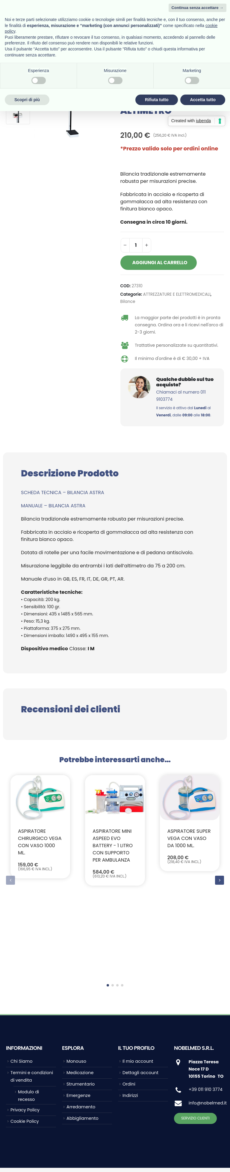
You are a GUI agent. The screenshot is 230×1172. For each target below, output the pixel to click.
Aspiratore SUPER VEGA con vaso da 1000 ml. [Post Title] (189, 838)
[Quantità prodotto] (136, 245)
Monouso (76, 980)
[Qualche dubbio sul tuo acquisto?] (172, 397)
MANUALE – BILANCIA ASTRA (53, 505)
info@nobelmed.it (208, 1022)
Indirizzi (130, 1014)
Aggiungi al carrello (159, 262)
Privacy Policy (25, 1029)
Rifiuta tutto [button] (157, 99)
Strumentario (80, 1003)
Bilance (127, 301)
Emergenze (78, 1014)
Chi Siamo (21, 980)
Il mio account (137, 980)
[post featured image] (40, 797)
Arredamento (80, 1025)
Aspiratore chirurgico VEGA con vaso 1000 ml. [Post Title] (39, 842)
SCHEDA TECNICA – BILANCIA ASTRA (62, 492)
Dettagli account (140, 991)
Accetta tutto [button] (203, 99)
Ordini (128, 1003)
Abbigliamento (82, 1037)
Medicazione (79, 991)
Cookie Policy (24, 1040)
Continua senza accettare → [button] (197, 7)
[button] (219, 839)
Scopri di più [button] (27, 99)
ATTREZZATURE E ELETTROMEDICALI (177, 294)
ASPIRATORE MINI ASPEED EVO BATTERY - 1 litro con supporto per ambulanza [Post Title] (113, 845)
